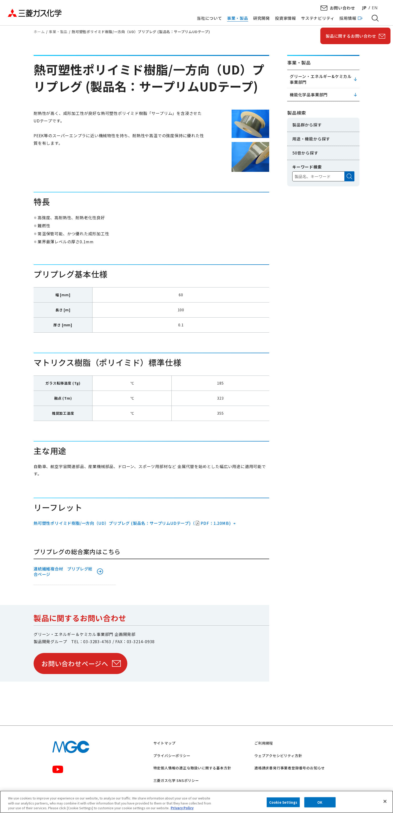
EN (375, 8)
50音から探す (305, 153)
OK (319, 802)
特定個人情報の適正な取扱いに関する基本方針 (192, 767)
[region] (196, 802)
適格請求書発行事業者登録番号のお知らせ (289, 767)
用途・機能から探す (311, 139)
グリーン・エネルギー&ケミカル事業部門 (321, 79)
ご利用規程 (263, 743)
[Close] (384, 801)
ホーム (39, 31)
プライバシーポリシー (171, 755)
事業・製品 (58, 31)
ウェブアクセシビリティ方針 (278, 755)
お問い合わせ (342, 8)
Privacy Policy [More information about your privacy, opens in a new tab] (182, 807)
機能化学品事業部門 (309, 95)
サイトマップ (164, 743)
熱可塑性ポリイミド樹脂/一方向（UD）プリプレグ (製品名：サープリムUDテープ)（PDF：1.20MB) (132, 523)
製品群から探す (307, 125)
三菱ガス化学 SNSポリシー (176, 780)
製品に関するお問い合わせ (351, 36)
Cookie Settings (283, 802)
